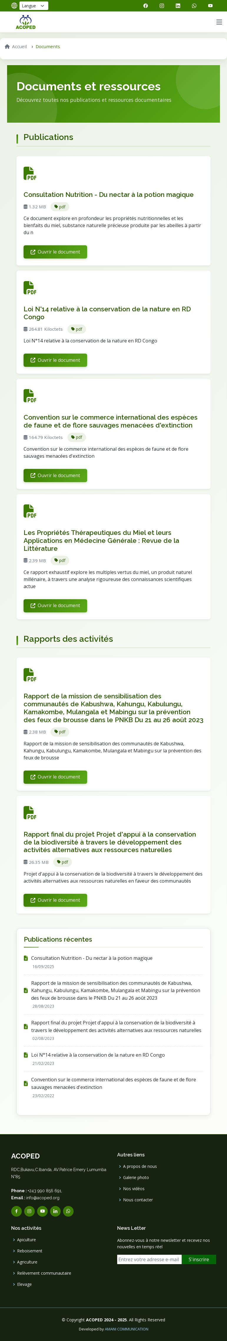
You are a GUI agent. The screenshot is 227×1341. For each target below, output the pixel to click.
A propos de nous (140, 1166)
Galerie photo (136, 1178)
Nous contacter (138, 1200)
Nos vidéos (134, 1189)
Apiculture (26, 1240)
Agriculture (27, 1262)
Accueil (16, 46)
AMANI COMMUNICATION (126, 1329)
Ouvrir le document (55, 252)
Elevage (24, 1284)
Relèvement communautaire (44, 1273)
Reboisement (29, 1251)
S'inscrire (199, 1259)
